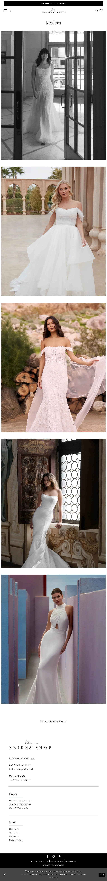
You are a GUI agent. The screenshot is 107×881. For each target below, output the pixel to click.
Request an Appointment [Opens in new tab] (54, 721)
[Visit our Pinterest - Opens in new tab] (59, 856)
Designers (13, 836)
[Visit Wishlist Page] (101, 10)
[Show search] (96, 10)
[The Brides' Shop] (53, 10)
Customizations (16, 840)
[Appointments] (53, 3)
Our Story (14, 829)
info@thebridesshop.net (20, 779)
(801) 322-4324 (17, 776)
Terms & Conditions (39, 861)
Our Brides (14, 832)
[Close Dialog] (4, 874)
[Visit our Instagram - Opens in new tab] (53, 856)
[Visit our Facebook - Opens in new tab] (47, 856)
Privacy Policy (57, 861)
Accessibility (70, 861)
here (55, 877)
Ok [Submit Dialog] (102, 874)
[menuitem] (5, 10)
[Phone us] (10, 10)
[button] (5, 10)
